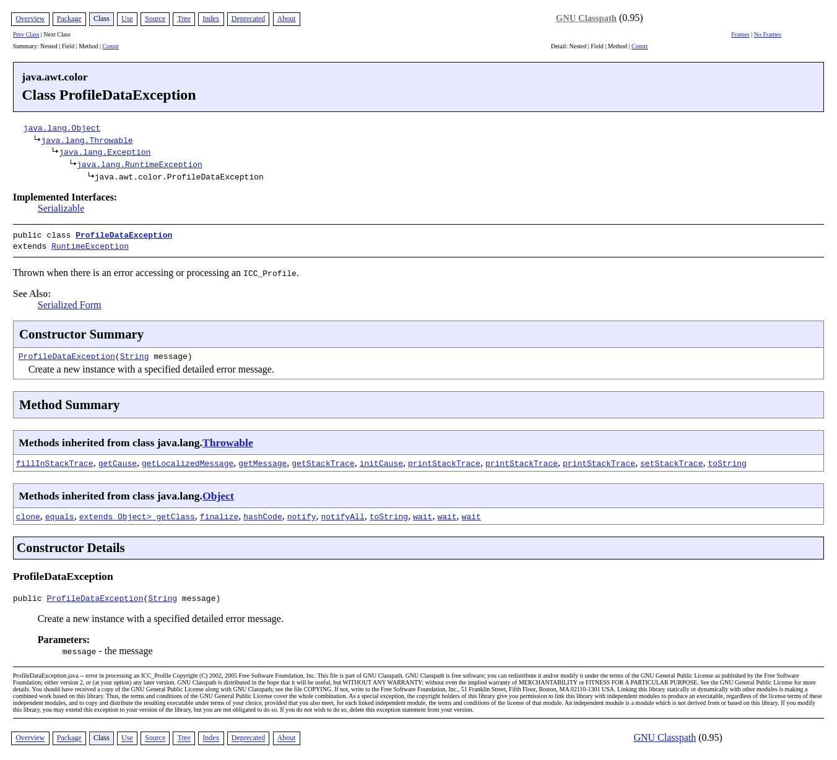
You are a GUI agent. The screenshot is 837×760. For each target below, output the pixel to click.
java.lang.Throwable (86, 139)
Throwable (227, 440)
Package (69, 18)
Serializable (61, 208)
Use (127, 18)
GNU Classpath (586, 18)
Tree (184, 18)
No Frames (767, 34)
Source (155, 18)
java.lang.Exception (104, 151)
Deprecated (249, 18)
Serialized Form (70, 302)
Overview (30, 18)
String (134, 353)
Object (218, 493)
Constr (110, 46)
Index (210, 18)
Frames (740, 34)
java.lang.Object (62, 127)
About (286, 18)
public (30, 597)
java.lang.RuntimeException (139, 164)
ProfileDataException (124, 234)
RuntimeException (90, 244)
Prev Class (26, 34)
